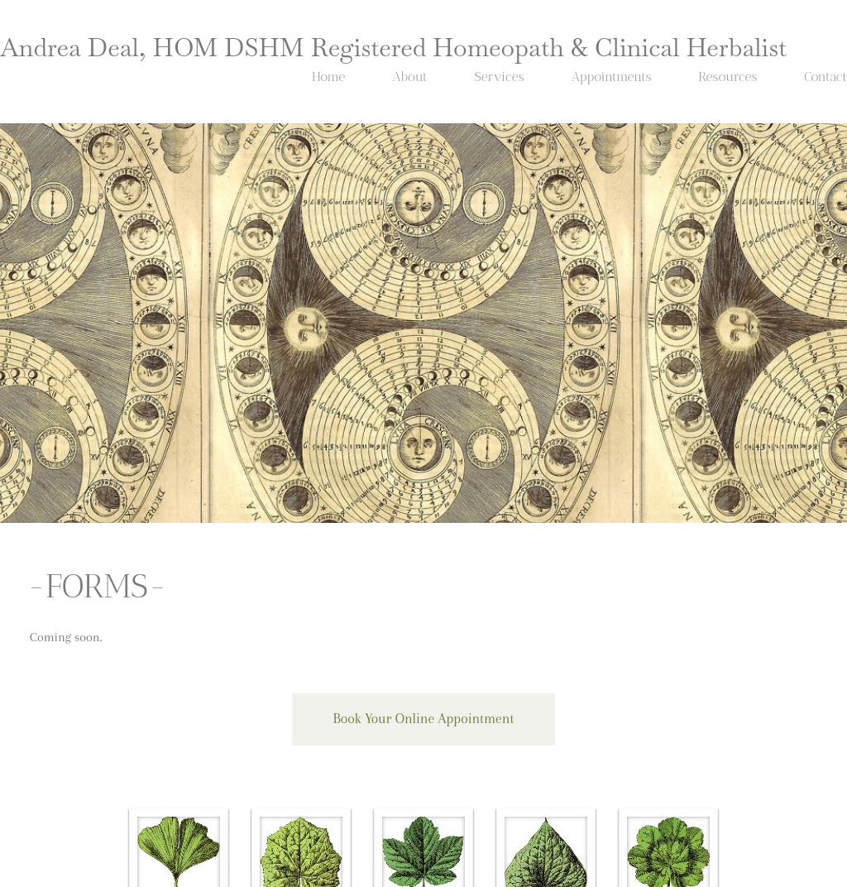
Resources (727, 76)
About (410, 76)
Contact (825, 76)
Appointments (611, 76)
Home (328, 76)
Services (499, 76)
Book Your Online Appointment (423, 718)
